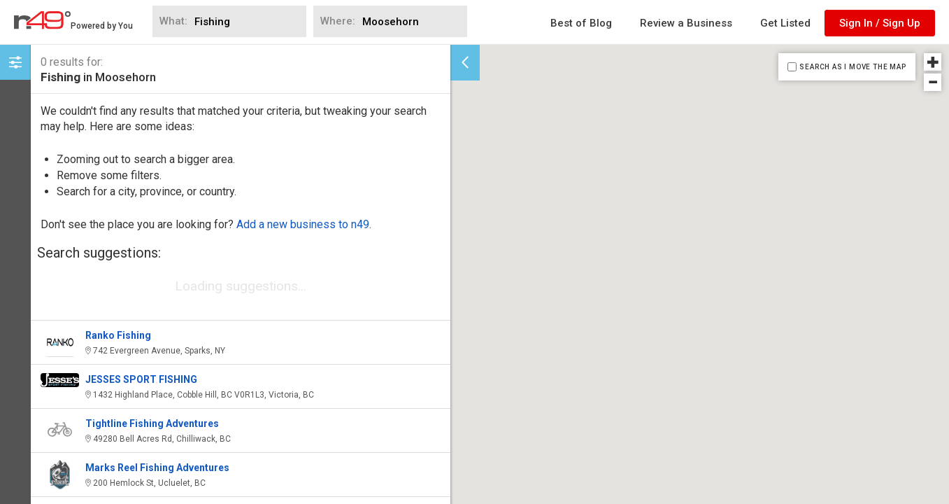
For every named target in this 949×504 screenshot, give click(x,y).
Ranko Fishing (118, 335)
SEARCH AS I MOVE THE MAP (852, 67)
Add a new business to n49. (303, 224)
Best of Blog (581, 23)
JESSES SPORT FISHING (141, 379)
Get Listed (785, 23)
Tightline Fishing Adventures (152, 423)
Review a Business (686, 23)
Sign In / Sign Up (879, 23)
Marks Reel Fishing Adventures (157, 467)
